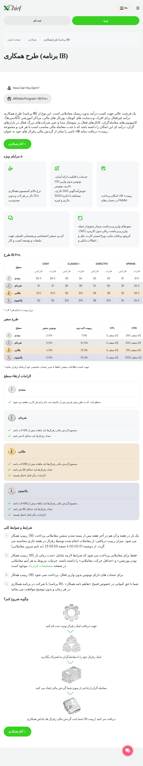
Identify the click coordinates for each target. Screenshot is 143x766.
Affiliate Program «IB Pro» (27, 99)
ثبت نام (37, 20)
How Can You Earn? (23, 88)
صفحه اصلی (14, 39)
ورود (105, 20)
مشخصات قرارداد (40, 565)
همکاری (32, 39)
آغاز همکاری (15, 144)
